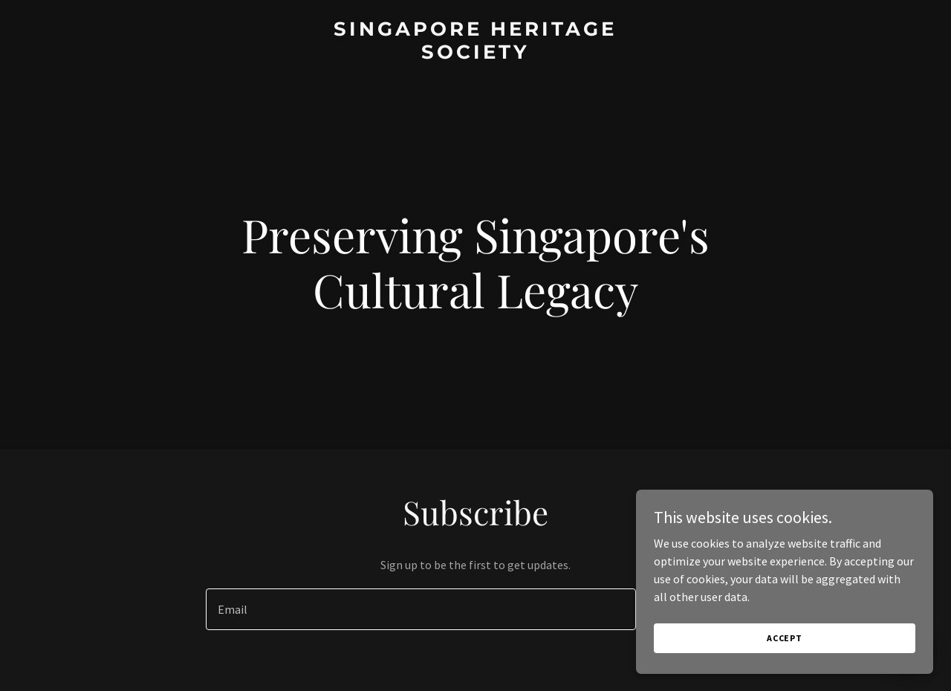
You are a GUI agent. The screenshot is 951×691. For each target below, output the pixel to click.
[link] (475, 54)
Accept (784, 658)
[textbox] (420, 609)
